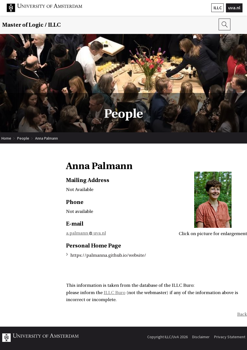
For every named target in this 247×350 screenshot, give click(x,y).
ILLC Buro (114, 292)
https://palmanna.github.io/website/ (108, 255)
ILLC (218, 7)
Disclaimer (201, 336)
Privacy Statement (229, 336)
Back (242, 314)
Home (6, 138)
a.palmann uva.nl (86, 233)
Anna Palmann (46, 138)
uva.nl (234, 7)
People (23, 138)
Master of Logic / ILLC (31, 25)
